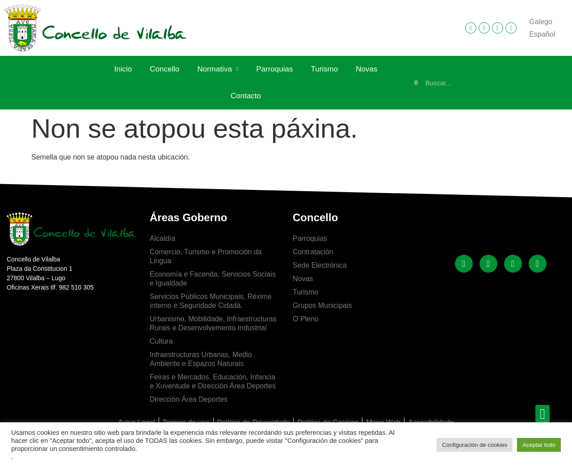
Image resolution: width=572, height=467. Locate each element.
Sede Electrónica (320, 265)
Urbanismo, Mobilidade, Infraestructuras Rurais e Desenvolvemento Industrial (213, 323)
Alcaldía (162, 238)
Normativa (217, 69)
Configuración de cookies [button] (474, 445)
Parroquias (274, 69)
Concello (164, 69)
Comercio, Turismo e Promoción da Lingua (206, 256)
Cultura (161, 341)
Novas (366, 69)
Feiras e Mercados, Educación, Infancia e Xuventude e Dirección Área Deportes (213, 381)
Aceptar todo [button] (538, 445)
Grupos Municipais (322, 305)
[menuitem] (541, 22)
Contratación (313, 252)
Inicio (123, 69)
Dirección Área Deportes (188, 399)
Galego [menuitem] (540, 21)
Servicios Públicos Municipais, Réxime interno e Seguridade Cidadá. (211, 301)
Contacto (246, 96)
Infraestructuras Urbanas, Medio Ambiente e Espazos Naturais (201, 359)
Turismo (324, 69)
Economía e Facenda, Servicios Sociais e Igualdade (213, 278)
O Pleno (306, 319)
